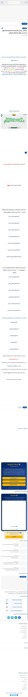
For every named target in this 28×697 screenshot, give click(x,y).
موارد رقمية (24, 637)
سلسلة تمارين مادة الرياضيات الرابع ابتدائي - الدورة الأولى (10, 545)
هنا (7, 379)
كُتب (25, 683)
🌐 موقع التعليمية (14, 478)
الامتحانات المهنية (23, 675)
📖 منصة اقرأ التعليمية (14, 484)
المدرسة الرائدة (23, 626)
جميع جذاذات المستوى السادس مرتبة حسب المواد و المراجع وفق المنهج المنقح (10, 569)
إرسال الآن (14, 536)
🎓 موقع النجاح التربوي (14, 481)
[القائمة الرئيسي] (26, 2)
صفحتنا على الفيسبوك (12, 366)
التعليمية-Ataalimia (9, 693)
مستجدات (24, 687)
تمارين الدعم (24, 630)
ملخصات (24, 28)
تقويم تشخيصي (23, 628)
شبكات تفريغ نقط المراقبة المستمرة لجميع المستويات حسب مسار (10, 551)
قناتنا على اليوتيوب (11, 372)
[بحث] (2, 2)
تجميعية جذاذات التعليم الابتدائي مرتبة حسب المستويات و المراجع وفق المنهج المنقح (10, 563)
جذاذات (25, 679)
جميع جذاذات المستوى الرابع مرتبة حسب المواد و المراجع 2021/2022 (10, 557)
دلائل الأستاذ (24, 681)
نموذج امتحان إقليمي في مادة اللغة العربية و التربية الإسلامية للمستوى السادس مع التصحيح (16, 592)
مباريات (25, 685)
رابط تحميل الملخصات (14, 185)
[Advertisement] (14, 13)
